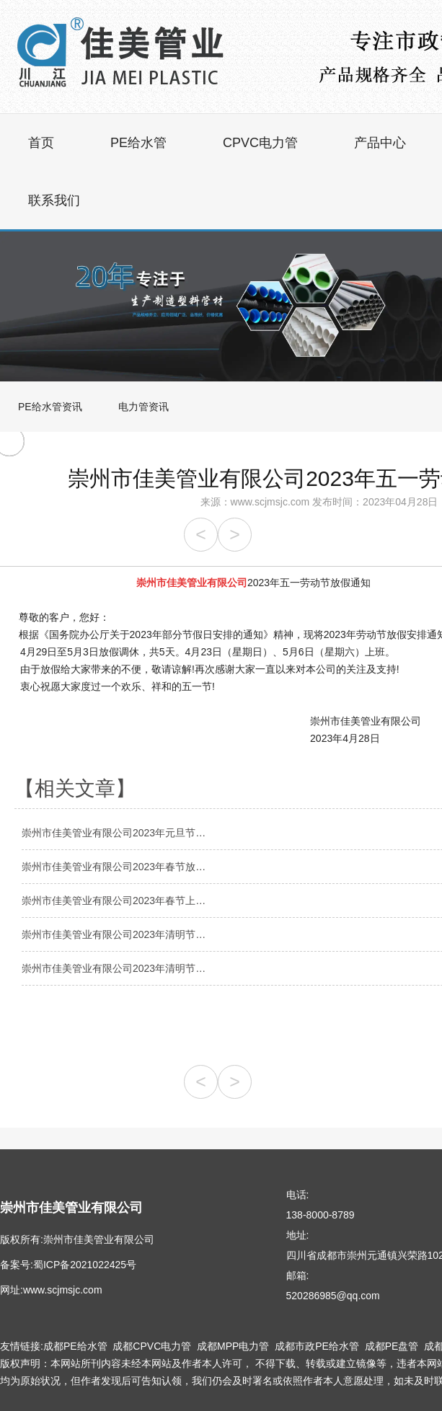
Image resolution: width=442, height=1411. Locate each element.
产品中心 (380, 143)
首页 (41, 143)
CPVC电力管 (260, 143)
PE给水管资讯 (50, 406)
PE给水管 (138, 143)
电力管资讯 (143, 406)
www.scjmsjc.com (270, 502)
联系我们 (54, 200)
